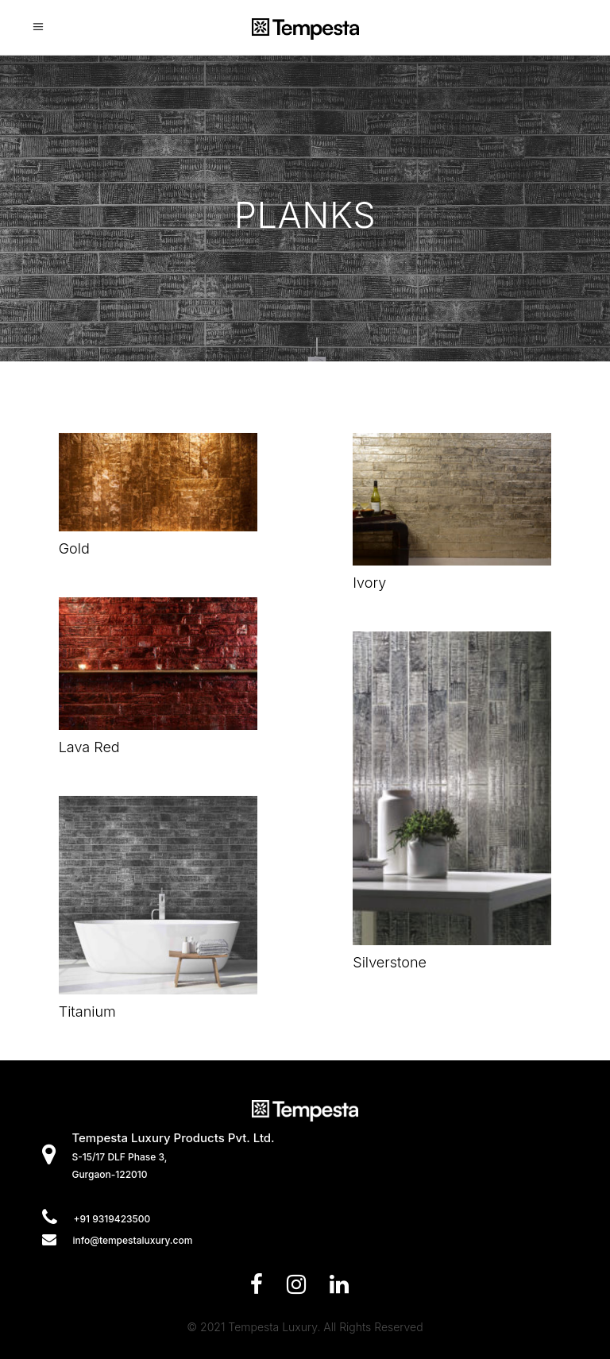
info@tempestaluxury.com (132, 1240)
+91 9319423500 (111, 1219)
